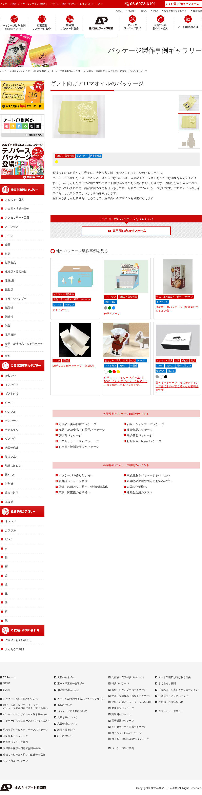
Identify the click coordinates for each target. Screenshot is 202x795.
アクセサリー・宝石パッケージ (79, 441)
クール (159, 365)
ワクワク (57, 304)
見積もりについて (67, 717)
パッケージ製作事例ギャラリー (66, 71)
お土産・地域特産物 (63, 294)
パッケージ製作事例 (123, 748)
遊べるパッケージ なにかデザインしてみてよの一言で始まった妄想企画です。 (177, 386)
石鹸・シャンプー (15, 298)
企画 (125, 360)
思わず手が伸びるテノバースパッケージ (25, 729)
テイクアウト (61, 309)
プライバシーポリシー (170, 711)
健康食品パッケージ (140, 429)
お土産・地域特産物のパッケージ (130, 739)
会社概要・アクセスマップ (173, 695)
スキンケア (110, 296)
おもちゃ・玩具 (113, 360)
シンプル (10, 411)
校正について (64, 736)
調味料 (9, 316)
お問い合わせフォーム (185, 3)
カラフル (10, 530)
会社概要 (197, 10)
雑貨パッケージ (120, 683)
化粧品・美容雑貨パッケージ (77, 424)
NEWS (131, 10)
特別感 (133, 365)
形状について (64, 705)
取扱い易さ (110, 301)
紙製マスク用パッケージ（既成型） (74, 365)
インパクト (162, 301)
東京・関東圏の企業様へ (74, 492)
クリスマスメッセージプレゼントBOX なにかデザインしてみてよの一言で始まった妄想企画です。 (125, 381)
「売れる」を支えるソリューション (178, 689)
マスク (56, 360)
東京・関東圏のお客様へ (71, 683)
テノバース (12, 420)
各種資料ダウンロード (175, 10)
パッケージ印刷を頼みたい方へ (20, 698)
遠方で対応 (12, 492)
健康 (8, 253)
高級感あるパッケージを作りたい (148, 475)
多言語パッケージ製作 (73, 481)
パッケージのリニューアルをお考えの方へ (26, 720)
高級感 (9, 501)
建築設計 (10, 280)
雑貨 (132, 360)
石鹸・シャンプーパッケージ (145, 424)
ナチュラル (12, 429)
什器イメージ (112, 313)
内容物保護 (96, 155)
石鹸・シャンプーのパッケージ (129, 689)
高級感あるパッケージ (15, 736)
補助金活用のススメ (140, 492)
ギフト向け (82, 155)
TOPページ (9, 677)
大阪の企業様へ (137, 486)
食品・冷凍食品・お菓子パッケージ (71, 299)
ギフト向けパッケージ (15, 760)
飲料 (8, 355)
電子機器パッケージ (140, 435)
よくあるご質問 (14, 649)
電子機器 (10, 334)
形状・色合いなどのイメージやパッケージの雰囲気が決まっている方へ (25, 707)
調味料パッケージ (70, 435)
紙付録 (185, 360)
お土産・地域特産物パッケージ (79, 446)
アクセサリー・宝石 (17, 217)
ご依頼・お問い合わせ (18, 640)
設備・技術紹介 (66, 729)
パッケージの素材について (72, 711)
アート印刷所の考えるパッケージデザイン (81, 698)
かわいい (141, 360)
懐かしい (69, 304)
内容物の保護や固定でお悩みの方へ (150, 481)
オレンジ (10, 521)
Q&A (155, 10)
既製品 (66, 360)
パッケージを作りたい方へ (76, 475)
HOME (118, 10)
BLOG (144, 10)
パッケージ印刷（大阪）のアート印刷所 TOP (23, 71)
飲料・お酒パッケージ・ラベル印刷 (131, 702)
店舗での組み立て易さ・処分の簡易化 (83, 486)
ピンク (9, 539)
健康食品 (10, 262)
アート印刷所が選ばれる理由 (174, 677)
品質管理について (67, 723)
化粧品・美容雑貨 (95, 71)
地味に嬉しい (184, 365)
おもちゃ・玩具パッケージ (144, 441)
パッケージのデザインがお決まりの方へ (25, 714)
